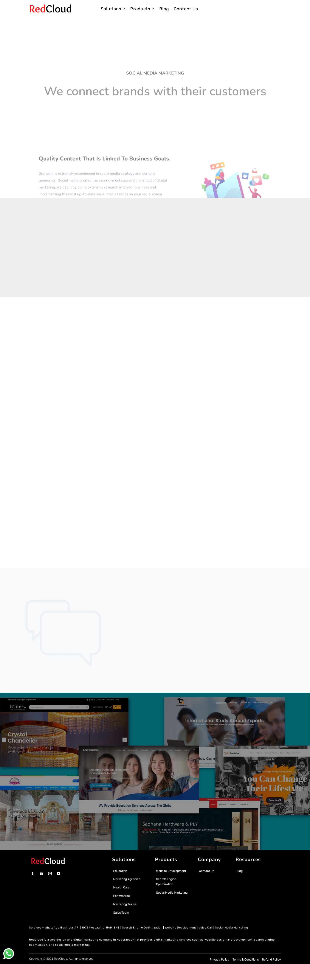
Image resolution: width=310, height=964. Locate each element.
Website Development (180, 927)
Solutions (111, 8)
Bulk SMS (112, 927)
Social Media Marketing (231, 927)
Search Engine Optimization (142, 927)
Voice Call (206, 927)
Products (140, 8)
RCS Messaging (93, 927)
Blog (164, 8)
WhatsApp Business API (62, 927)
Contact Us (186, 8)
